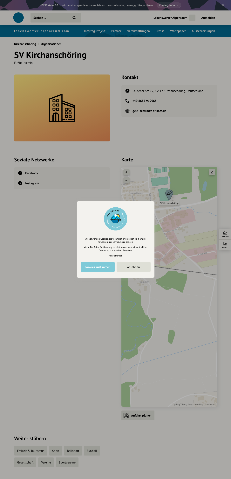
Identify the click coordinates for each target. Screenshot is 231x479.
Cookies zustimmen (98, 267)
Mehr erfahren (115, 255)
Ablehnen (133, 267)
